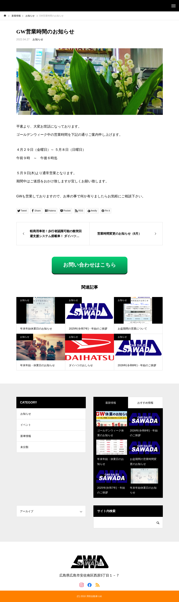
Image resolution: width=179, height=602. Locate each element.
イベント (25, 425)
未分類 (24, 448)
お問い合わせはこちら (89, 265)
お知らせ (38, 39)
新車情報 (25, 436)
